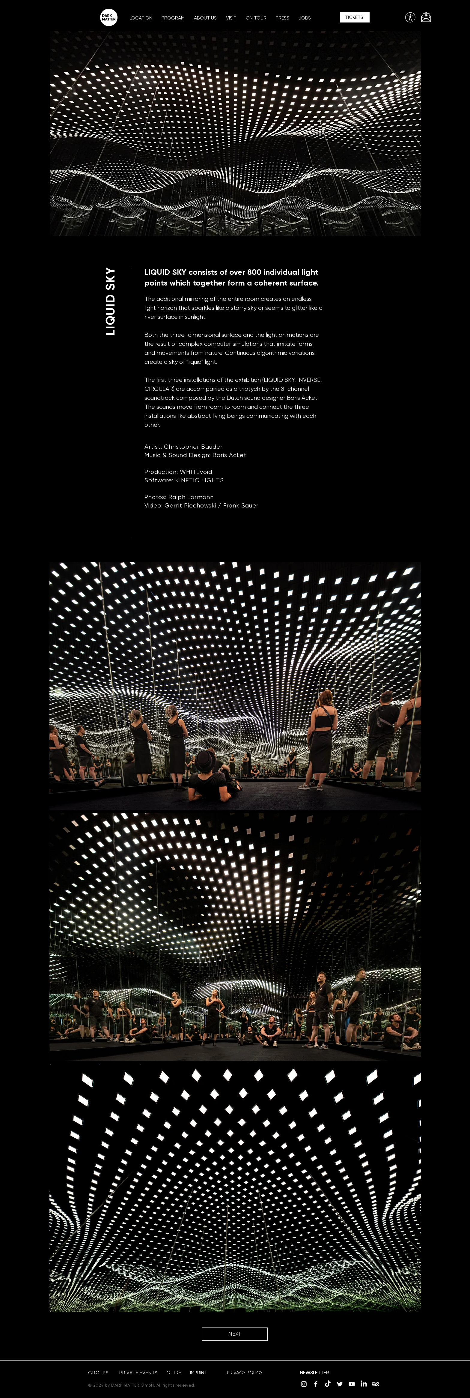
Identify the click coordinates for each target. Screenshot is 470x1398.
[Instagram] (304, 1384)
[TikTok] (328, 1384)
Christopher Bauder (193, 446)
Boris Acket (229, 455)
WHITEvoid (196, 471)
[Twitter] (340, 1384)
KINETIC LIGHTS (199, 480)
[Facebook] (316, 1384)
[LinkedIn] (363, 1384)
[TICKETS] (355, 17)
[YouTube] (351, 1384)
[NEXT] (235, 1334)
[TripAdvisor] (375, 1384)
